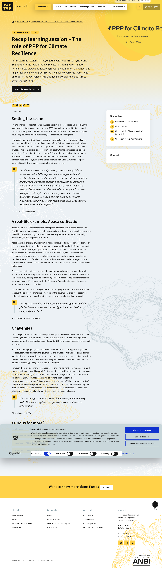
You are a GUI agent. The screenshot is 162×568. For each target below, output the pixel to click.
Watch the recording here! (25, 89)
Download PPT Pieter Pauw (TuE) (28, 450)
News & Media (70, 6)
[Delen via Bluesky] (16, 105)
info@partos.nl (124, 527)
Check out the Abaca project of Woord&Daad (129, 132)
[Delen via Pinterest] (24, 105)
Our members (88, 518)
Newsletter (16, 526)
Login (49, 514)
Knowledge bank (87, 6)
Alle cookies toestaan (142, 540)
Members (101, 6)
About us (108, 486)
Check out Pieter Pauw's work (128, 138)
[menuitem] (43, 7)
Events (58, 6)
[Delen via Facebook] (13, 105)
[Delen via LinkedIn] (20, 105)
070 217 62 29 (123, 524)
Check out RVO (121, 126)
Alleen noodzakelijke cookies (142, 553)
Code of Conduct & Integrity (58, 522)
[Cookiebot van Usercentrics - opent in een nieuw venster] (15, 563)
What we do (41, 6)
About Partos (117, 6)
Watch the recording (21, 429)
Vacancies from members (22, 522)
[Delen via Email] (27, 105)
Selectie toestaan (142, 546)
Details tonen (128, 563)
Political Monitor (54, 518)
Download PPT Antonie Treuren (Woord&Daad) (34, 435)
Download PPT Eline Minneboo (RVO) (30, 443)
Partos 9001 (52, 526)
